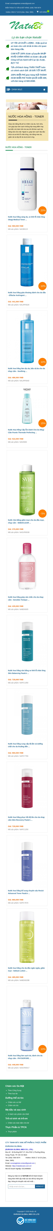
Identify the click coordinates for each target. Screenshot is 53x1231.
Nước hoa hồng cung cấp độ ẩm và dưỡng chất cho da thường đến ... (27, 746)
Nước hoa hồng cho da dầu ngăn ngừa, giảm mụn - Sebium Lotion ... (27, 970)
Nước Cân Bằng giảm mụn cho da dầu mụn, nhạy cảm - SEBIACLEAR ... (27, 522)
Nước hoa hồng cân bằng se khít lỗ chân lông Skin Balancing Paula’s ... (27, 672)
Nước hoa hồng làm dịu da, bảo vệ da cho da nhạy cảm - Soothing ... (27, 370)
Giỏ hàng (42, 11)
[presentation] (27, 1194)
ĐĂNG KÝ (40, 1186)
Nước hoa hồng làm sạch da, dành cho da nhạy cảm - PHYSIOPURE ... (27, 1057)
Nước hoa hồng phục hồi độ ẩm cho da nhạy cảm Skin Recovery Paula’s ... (27, 819)
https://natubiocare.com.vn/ (21, 1166)
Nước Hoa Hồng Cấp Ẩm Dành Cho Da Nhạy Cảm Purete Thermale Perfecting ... (27, 432)
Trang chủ (44, 89)
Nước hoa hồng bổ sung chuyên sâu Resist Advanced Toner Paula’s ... (27, 892)
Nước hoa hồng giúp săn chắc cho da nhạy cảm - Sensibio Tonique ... (27, 599)
